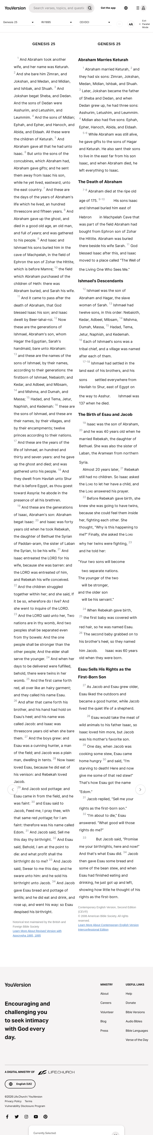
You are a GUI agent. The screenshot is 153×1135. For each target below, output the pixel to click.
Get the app (108, 7)
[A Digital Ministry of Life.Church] (76, 1070)
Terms (28, 1101)
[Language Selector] (126, 8)
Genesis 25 (19, 22)
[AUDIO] (119, 24)
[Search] (57, 8)
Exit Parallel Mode (144, 24)
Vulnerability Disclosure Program (25, 1106)
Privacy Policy (13, 1101)
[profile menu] (140, 8)
